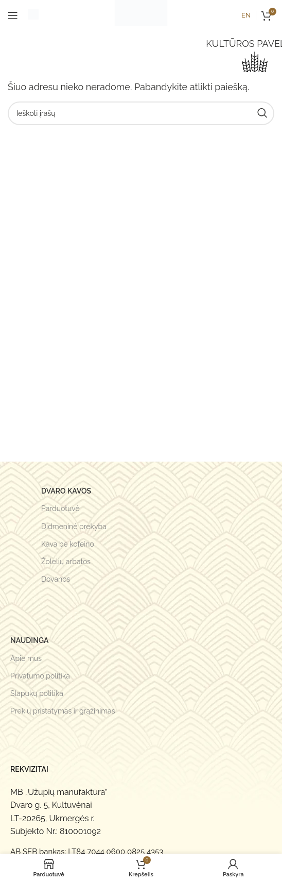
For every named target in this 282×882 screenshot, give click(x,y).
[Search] (141, 113)
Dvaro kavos (66, 491)
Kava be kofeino (67, 544)
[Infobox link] (33, 15)
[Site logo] (141, 14)
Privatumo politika (40, 676)
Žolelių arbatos (66, 561)
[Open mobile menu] (13, 15)
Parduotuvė (60, 508)
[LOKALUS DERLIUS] (255, 64)
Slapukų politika (36, 693)
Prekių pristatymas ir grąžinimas (62, 711)
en (246, 15)
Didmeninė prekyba (74, 526)
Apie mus (26, 658)
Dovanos (55, 579)
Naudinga (29, 640)
